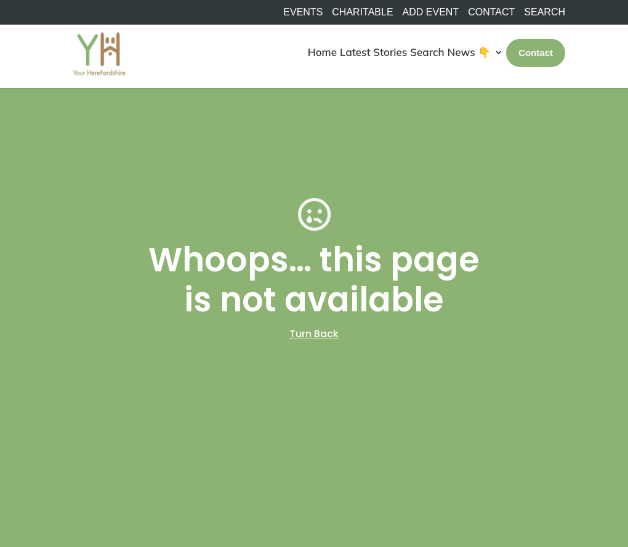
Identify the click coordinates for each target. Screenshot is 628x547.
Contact (491, 12)
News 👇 (469, 52)
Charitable (362, 12)
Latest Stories (373, 52)
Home (322, 52)
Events (303, 12)
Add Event (431, 12)
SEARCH (544, 12)
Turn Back (314, 334)
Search (427, 52)
